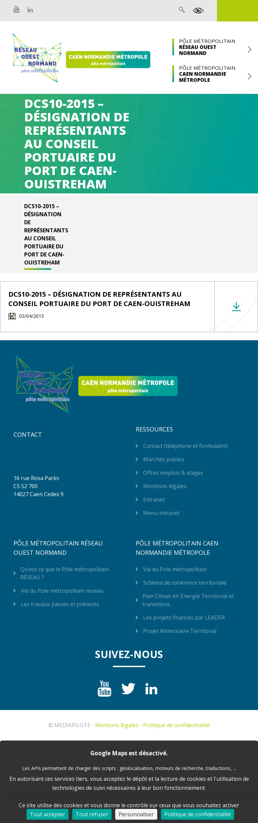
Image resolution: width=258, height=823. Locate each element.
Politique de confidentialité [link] (197, 814)
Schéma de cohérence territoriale (184, 582)
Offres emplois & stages (173, 472)
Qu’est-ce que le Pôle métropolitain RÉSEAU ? (64, 573)
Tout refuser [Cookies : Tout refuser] (92, 814)
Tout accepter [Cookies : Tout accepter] (47, 814)
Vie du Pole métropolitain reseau (62, 590)
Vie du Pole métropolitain (175, 569)
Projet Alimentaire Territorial (179, 631)
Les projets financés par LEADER (184, 617)
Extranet (237, 10)
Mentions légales (164, 486)
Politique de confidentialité (176, 725)
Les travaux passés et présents (60, 604)
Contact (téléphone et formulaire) (185, 446)
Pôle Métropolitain (210, 47)
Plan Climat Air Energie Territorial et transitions (188, 600)
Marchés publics (163, 459)
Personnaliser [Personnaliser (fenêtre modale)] (136, 814)
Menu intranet (161, 513)
